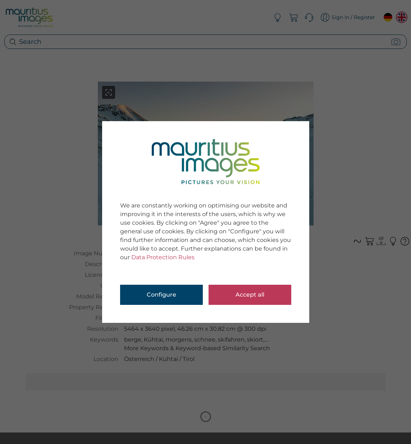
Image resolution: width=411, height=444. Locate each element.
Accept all (250, 294)
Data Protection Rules (163, 257)
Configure (161, 294)
